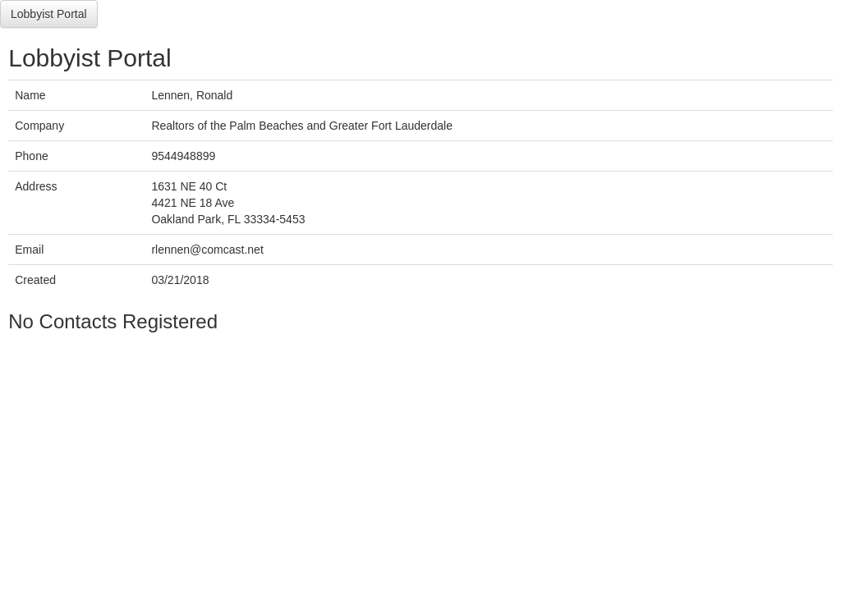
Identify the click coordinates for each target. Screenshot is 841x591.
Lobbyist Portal (49, 14)
